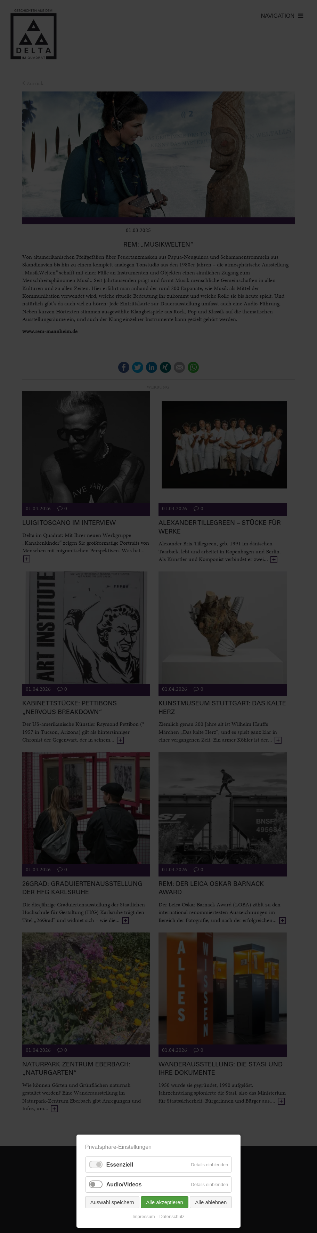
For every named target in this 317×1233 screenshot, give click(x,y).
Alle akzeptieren (164, 1202)
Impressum (143, 1216)
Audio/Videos (124, 1184)
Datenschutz (172, 1216)
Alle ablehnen (211, 1202)
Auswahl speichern (112, 1202)
